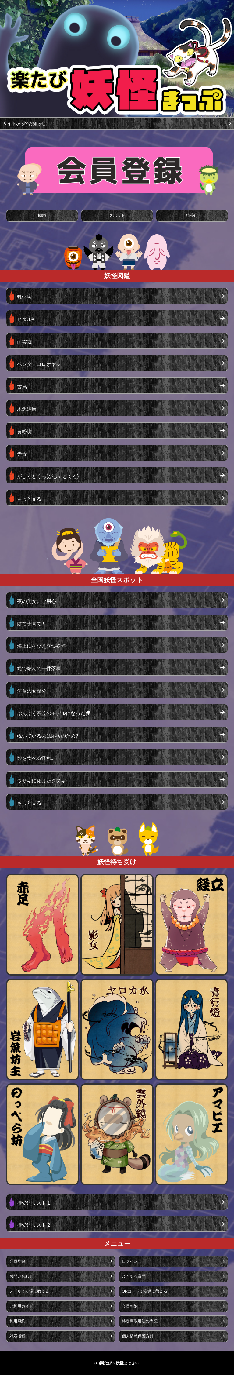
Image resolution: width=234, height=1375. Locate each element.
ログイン (173, 1261)
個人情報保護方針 (173, 1336)
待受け (192, 215)
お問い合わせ (60, 1276)
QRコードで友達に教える (173, 1291)
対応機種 (60, 1336)
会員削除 (173, 1306)
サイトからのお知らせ (117, 123)
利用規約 (60, 1321)
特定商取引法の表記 (173, 1321)
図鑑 (42, 215)
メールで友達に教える (60, 1291)
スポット (117, 215)
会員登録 (60, 1261)
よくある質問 (173, 1276)
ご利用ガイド (60, 1306)
